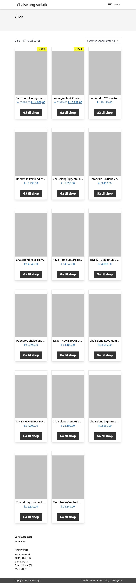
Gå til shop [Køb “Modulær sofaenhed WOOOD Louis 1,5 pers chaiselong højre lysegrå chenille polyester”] (68, 517)
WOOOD (19, 568)
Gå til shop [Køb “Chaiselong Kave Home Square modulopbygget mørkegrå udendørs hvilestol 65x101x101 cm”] (105, 355)
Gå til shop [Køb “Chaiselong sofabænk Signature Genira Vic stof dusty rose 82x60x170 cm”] (31, 517)
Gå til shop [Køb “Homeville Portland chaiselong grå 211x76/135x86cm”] (31, 193)
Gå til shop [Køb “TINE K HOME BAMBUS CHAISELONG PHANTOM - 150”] (68, 355)
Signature (20, 561)
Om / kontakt (96, 580)
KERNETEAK (21, 558)
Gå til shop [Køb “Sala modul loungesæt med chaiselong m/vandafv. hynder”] (31, 113)
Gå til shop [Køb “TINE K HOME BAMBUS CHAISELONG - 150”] (105, 274)
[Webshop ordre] (103, 41)
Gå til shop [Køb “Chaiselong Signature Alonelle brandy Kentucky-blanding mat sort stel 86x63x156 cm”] (68, 436)
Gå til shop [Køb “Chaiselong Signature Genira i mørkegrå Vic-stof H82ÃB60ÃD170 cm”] (105, 436)
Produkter (20, 541)
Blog (107, 580)
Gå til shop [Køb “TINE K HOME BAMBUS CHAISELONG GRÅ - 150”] (31, 436)
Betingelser (117, 580)
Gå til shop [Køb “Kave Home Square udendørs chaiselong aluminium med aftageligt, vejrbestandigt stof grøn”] (68, 274)
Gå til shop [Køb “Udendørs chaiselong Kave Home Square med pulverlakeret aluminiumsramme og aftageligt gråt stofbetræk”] (31, 355)
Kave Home (21, 554)
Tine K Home (22, 565)
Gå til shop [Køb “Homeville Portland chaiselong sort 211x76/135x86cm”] (105, 193)
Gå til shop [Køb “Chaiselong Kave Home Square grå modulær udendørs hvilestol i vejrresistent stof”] (31, 274)
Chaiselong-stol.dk (32, 4)
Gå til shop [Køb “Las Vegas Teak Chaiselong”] (68, 113)
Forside (84, 580)
